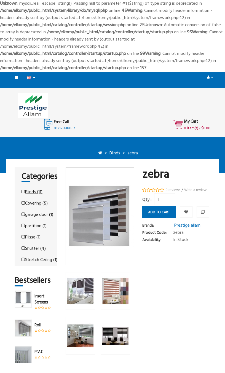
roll (37, 325)
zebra (132, 153)
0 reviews (172, 190)
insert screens (41, 299)
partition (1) (34, 226)
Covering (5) (35, 203)
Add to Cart (159, 212)
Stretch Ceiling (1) (39, 260)
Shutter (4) (34, 248)
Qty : (146, 199)
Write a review (195, 190)
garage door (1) (37, 214)
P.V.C (38, 352)
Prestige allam (187, 225)
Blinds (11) (32, 192)
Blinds (114, 153)
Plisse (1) (31, 237)
